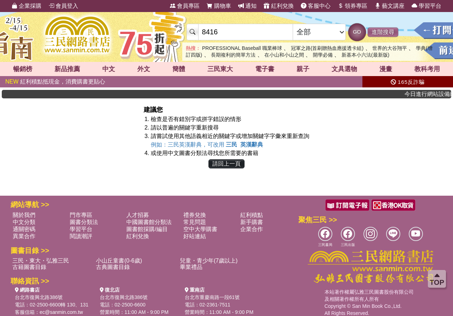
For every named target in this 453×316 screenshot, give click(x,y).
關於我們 (24, 215)
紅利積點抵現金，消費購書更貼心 (55, 82)
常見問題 (194, 222)
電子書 (264, 69)
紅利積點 (251, 215)
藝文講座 (390, 6)
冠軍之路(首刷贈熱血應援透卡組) (327, 48)
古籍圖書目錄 (29, 267)
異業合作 (24, 236)
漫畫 (385, 69)
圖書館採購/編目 (146, 229)
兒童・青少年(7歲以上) (209, 261)
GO (357, 32)
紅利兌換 (278, 6)
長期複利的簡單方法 (233, 55)
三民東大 (220, 69)
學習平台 (426, 6)
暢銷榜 (22, 69)
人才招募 (137, 215)
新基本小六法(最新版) (365, 55)
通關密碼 (24, 229)
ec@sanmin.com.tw (61, 312)
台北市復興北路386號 (39, 297)
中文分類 (24, 222)
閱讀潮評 (81, 236)
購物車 (219, 6)
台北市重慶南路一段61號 (212, 297)
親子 (303, 69)
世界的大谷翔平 (389, 48)
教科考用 (427, 69)
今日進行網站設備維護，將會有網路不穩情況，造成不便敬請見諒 (431, 94)
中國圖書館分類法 (149, 222)
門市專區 (81, 215)
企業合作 (251, 229)
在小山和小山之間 (284, 55)
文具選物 (344, 69)
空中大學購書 (200, 229)
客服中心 (316, 6)
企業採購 (26, 6)
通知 (247, 6)
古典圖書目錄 (113, 267)
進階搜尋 (383, 32)
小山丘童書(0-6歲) (119, 261)
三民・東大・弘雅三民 (40, 261)
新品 (67, 69)
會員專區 (185, 6)
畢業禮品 (191, 267)
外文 (143, 69)
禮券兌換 (194, 215)
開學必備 (323, 55)
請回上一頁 (226, 164)
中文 (108, 69)
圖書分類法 (84, 222)
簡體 (178, 69)
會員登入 (63, 6)
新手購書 (251, 222)
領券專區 (352, 6)
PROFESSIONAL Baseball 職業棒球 (242, 48)
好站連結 (194, 236)
